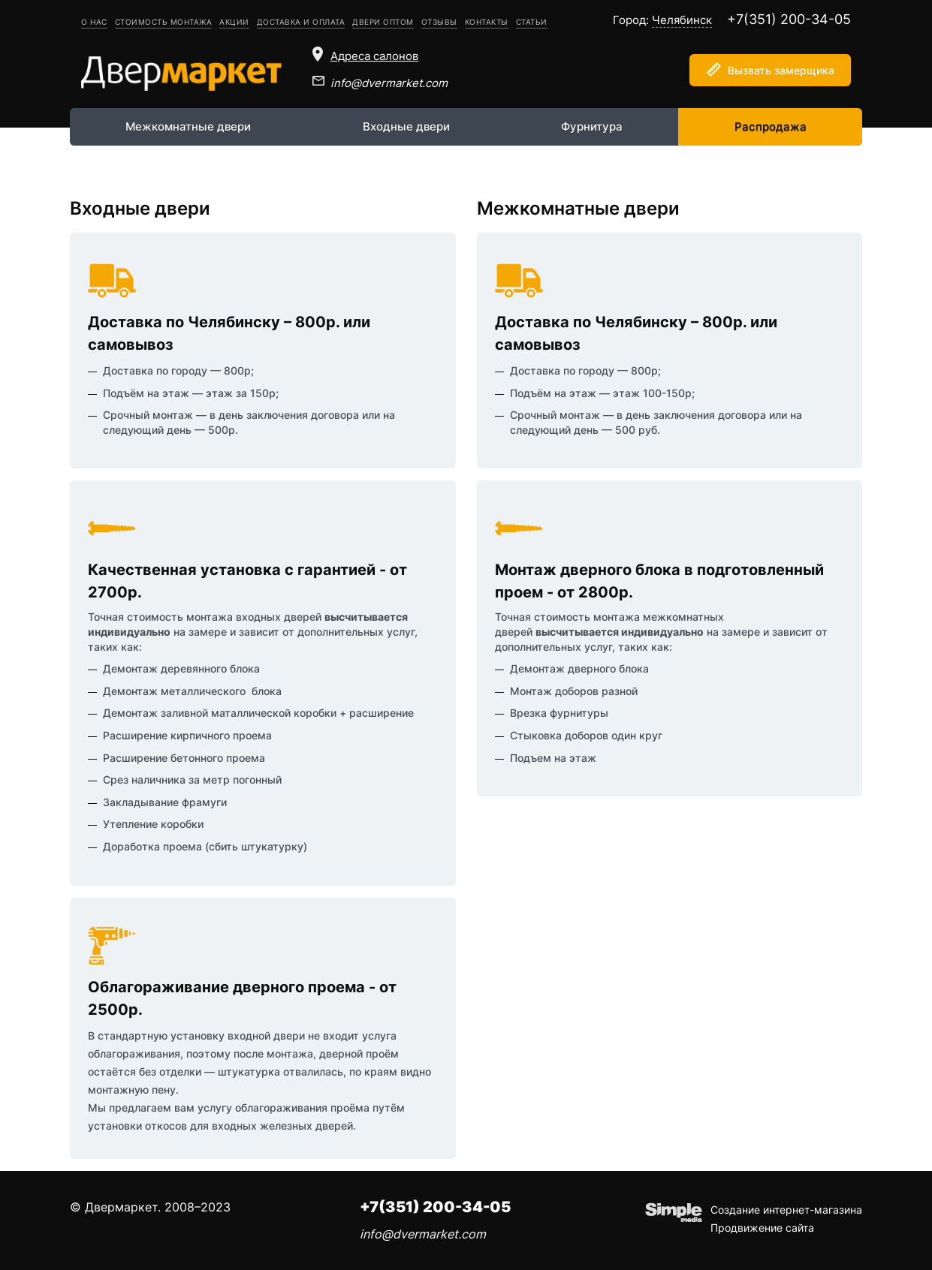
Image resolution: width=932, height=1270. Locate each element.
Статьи (531, 21)
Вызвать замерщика (781, 70)
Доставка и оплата (301, 21)
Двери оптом (383, 21)
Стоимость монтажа (164, 21)
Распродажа (770, 126)
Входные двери (406, 126)
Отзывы (439, 21)
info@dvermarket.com (389, 83)
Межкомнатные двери (188, 126)
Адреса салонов (374, 56)
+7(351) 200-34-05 (789, 19)
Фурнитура (592, 126)
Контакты (486, 21)
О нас (94, 21)
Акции (234, 21)
